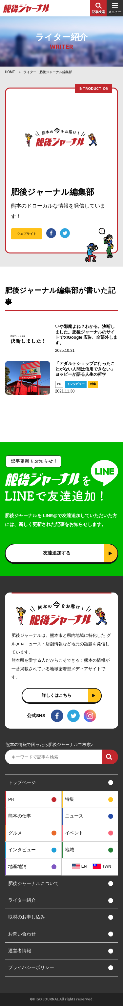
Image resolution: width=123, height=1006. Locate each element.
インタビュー (76, 384)
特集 (93, 384)
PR (59, 384)
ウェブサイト (26, 233)
